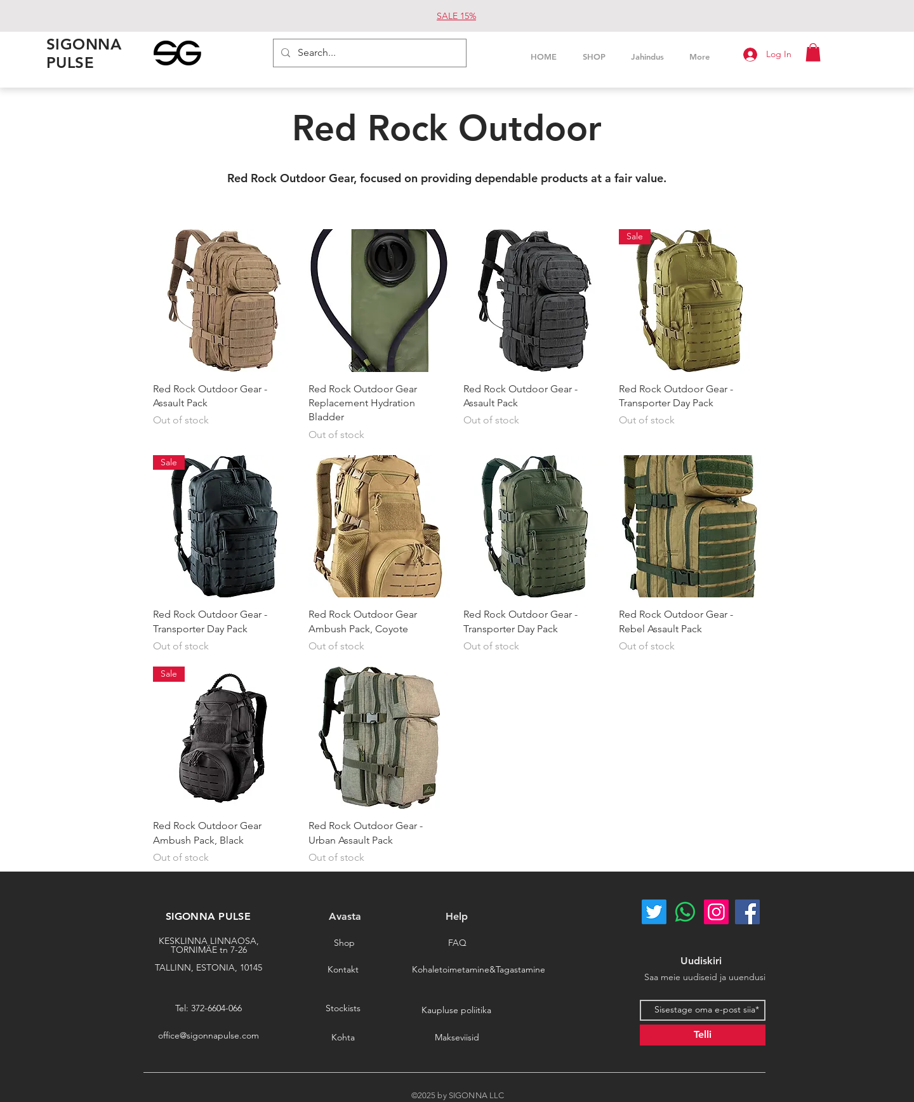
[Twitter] (654, 912)
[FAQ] (457, 943)
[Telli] (702, 1035)
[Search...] (368, 53)
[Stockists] (343, 1009)
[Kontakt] (343, 970)
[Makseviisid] (457, 1038)
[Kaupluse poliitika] (456, 1011)
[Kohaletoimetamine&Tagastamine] (478, 970)
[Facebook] (747, 912)
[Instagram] (716, 912)
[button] (813, 52)
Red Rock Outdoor (447, 128)
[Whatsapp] (685, 912)
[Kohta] (343, 1038)
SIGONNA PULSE (208, 916)
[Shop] (344, 943)
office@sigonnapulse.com (208, 1035)
